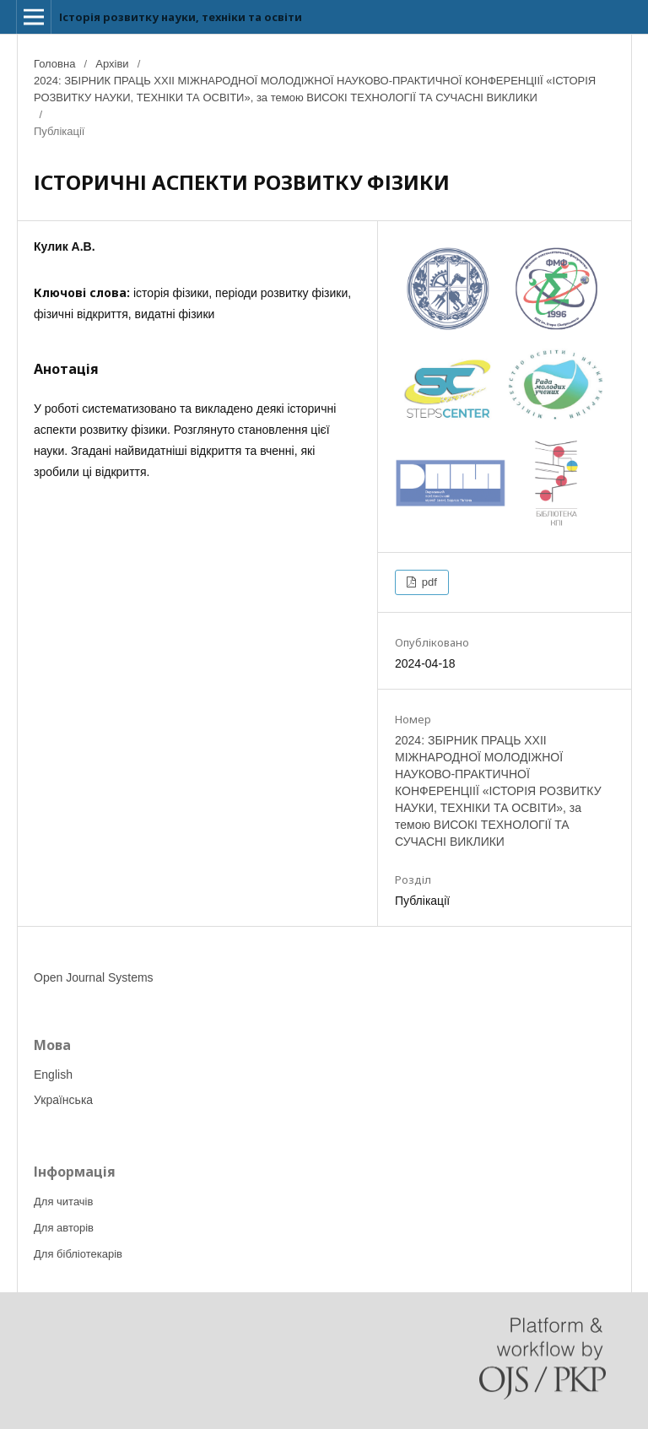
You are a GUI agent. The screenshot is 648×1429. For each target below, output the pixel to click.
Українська (63, 1100)
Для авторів (64, 1227)
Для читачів (63, 1201)
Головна (54, 63)
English (53, 1074)
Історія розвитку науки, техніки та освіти (180, 16)
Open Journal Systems (94, 977)
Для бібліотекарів (78, 1254)
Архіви (111, 63)
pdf (427, 582)
